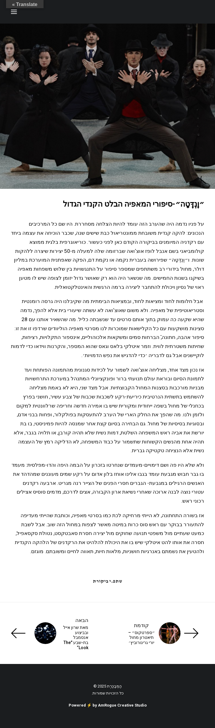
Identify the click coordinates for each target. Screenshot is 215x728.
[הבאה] (49, 633)
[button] (14, 12)
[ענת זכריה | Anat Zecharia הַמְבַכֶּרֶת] (174, 12)
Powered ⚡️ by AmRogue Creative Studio (108, 705)
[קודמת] (165, 633)
